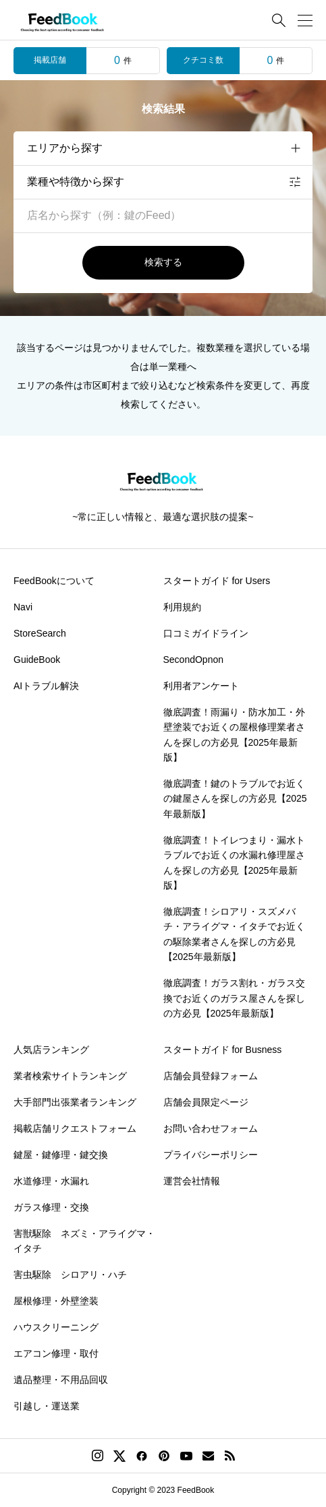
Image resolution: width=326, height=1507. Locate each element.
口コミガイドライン (205, 633)
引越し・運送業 (46, 1406)
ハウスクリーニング (56, 1327)
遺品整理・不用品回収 (60, 1379)
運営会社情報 (191, 1181)
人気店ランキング (51, 1049)
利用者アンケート (201, 685)
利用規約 (182, 607)
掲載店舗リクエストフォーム (74, 1128)
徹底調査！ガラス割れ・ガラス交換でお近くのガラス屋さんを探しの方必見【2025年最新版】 (234, 998)
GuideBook (36, 659)
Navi (22, 607)
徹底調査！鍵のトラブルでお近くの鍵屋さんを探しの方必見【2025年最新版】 (235, 798)
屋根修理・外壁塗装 (56, 1300)
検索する (163, 262)
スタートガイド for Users (217, 580)
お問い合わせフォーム (210, 1128)
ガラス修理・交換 (51, 1207)
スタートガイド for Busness (222, 1049)
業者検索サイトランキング (70, 1075)
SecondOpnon (193, 659)
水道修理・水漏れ (51, 1181)
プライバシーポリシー (210, 1154)
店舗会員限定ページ (205, 1102)
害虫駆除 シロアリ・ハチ (70, 1274)
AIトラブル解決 (46, 685)
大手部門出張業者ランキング (74, 1102)
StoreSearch (39, 633)
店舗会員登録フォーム (210, 1075)
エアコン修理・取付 (56, 1353)
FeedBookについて (53, 580)
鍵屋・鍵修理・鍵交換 (60, 1154)
